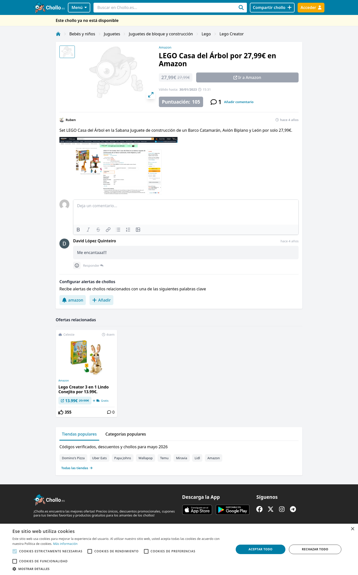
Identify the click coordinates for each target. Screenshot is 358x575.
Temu (164, 458)
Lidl (197, 458)
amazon (72, 300)
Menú (79, 7)
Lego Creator (232, 34)
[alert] (179, 549)
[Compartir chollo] (272, 7)
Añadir (101, 300)
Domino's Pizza (73, 458)
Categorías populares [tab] (125, 434)
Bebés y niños (82, 34)
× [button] (352, 529)
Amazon (165, 47)
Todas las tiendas (77, 468)
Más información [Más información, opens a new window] (65, 544)
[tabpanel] (179, 456)
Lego (206, 34)
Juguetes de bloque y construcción (161, 34)
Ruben (71, 120)
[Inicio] (58, 33)
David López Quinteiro (94, 241)
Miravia (181, 458)
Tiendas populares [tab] (79, 434)
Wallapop (145, 458)
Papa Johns (122, 458)
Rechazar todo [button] (315, 549)
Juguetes (112, 34)
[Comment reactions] (77, 265)
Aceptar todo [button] (260, 549)
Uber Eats (99, 458)
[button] (119, 568)
